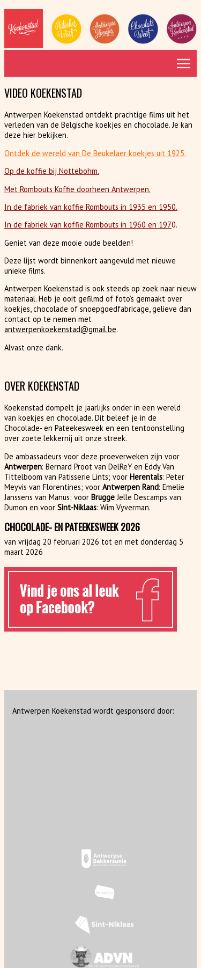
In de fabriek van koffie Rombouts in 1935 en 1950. (90, 207)
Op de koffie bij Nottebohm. (51, 171)
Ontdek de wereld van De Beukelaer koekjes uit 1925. (95, 153)
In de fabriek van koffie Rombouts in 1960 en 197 (88, 224)
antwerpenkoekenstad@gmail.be (60, 329)
